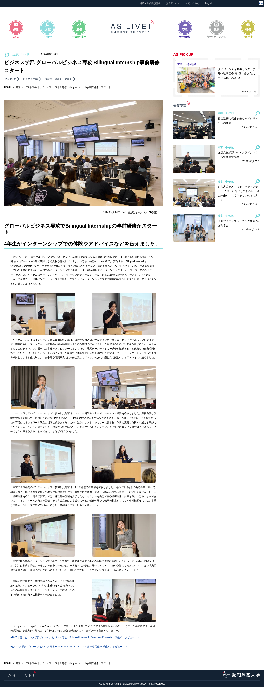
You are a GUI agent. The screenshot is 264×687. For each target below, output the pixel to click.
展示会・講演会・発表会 (58, 79)
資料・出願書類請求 (150, 3)
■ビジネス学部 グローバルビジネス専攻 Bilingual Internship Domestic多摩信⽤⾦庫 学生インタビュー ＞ (68, 646)
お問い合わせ (192, 3)
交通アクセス (173, 3)
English (208, 3)
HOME (8, 87)
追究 (17, 87)
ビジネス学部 (30, 79)
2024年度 (10, 79)
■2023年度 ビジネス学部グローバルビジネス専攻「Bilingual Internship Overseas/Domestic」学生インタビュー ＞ (75, 637)
